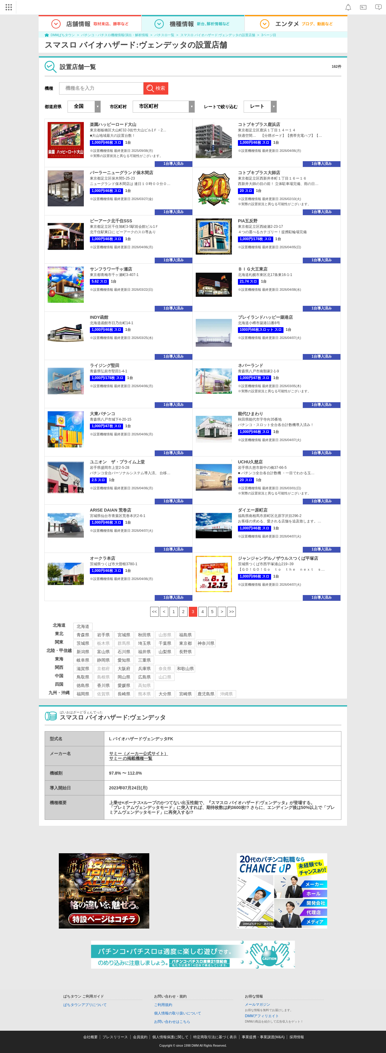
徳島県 (83, 685)
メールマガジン (257, 1004)
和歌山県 (185, 668)
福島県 (185, 634)
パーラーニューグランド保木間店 (121, 172)
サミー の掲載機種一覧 (131, 758)
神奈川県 (206, 643)
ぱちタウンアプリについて (85, 1005)
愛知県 (124, 660)
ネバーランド (250, 365)
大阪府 (124, 668)
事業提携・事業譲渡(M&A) (263, 1037)
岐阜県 (83, 660)
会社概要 (90, 1037)
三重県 (144, 660)
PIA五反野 (248, 220)
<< (154, 611)
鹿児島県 (206, 693)
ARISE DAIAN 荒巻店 (110, 510)
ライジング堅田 (104, 365)
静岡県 (103, 660)
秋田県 (144, 634)
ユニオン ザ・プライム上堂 (117, 461)
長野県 (185, 651)
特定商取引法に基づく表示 (215, 1037)
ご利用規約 (163, 1005)
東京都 (185, 643)
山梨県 (165, 651)
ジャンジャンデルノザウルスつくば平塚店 (278, 558)
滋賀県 (83, 668)
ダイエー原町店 (252, 510)
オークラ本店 (102, 558)
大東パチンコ (102, 413)
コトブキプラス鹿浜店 (259, 124)
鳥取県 (83, 677)
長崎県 (124, 693)
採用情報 (297, 1037)
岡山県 (124, 677)
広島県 (144, 677)
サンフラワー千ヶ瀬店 (111, 269)
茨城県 (83, 643)
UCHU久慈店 (250, 461)
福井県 (144, 651)
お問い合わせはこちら (172, 1022)
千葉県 (165, 643)
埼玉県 (144, 643)
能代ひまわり (250, 413)
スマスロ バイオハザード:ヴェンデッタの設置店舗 (217, 35)
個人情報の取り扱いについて (177, 1013)
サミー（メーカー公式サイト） (138, 753)
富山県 (103, 651)
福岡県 (83, 693)
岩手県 (103, 634)
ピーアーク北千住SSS (111, 220)
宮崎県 (185, 693)
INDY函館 (99, 317)
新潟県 (83, 651)
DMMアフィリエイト (262, 1016)
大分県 (165, 693)
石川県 (124, 651)
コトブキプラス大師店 (259, 172)
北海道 (83, 626)
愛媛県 (124, 685)
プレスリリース (115, 1037)
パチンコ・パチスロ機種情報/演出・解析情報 (114, 35)
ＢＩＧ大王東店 (252, 269)
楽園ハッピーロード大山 (113, 124)
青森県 (83, 634)
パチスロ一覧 (164, 35)
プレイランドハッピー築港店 (265, 317)
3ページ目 (268, 35)
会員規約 (140, 1037)
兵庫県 (144, 668)
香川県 (103, 685)
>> (231, 611)
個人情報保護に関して (170, 1037)
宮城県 (124, 634)
